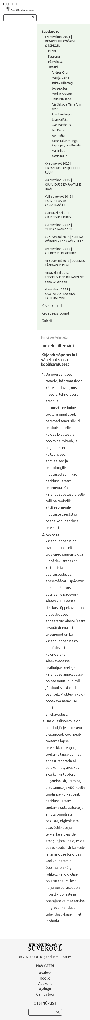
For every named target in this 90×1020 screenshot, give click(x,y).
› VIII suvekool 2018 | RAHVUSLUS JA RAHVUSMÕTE (59, 201)
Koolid (45, 978)
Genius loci (45, 994)
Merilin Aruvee (62, 94)
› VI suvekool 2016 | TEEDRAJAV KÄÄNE (58, 227)
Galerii (47, 321)
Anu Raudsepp (62, 114)
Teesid (53, 67)
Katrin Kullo (59, 156)
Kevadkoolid (52, 306)
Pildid (52, 51)
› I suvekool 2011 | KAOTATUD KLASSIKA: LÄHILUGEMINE (60, 293)
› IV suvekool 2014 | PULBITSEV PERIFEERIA (61, 251)
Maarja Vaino (60, 78)
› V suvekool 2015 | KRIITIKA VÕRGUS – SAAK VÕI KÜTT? (64, 239)
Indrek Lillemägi (62, 83)
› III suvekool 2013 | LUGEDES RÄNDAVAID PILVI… (65, 263)
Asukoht (45, 984)
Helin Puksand (61, 99)
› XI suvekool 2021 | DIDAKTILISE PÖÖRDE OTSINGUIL (60, 41)
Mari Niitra (58, 150)
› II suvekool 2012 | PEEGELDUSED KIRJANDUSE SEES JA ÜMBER (64, 277)
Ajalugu (45, 989)
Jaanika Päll (60, 119)
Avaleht (45, 973)
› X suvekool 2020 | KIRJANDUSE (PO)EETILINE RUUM (63, 168)
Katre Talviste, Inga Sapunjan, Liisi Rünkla (66, 143)
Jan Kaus (58, 130)
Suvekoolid (50, 32)
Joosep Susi (60, 88)
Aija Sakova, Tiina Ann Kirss (66, 107)
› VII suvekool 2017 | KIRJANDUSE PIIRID (58, 215)
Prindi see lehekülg (54, 337)
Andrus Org (60, 72)
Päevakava (55, 62)
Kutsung (54, 56)
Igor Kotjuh (59, 135)
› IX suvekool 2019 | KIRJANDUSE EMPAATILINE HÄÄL (63, 184)
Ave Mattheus (61, 125)
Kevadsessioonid (55, 313)
